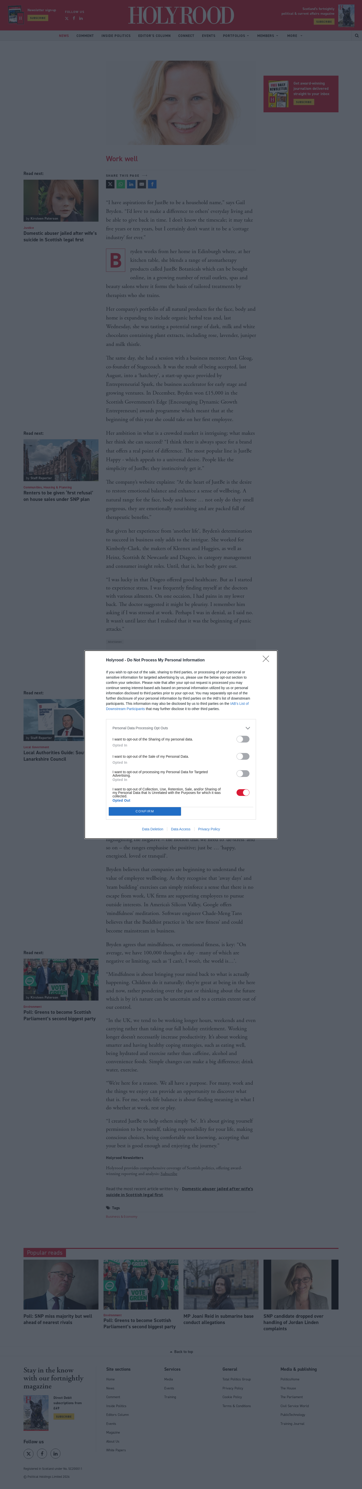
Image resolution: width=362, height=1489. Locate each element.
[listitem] (181, 728)
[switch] (243, 739)
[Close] (267, 660)
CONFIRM (145, 811)
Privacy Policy (209, 829)
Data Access (180, 829)
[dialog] (181, 745)
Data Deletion (152, 829)
